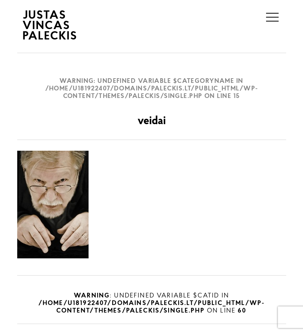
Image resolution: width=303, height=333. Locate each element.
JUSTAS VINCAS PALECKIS (50, 26)
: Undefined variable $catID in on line (151, 303)
